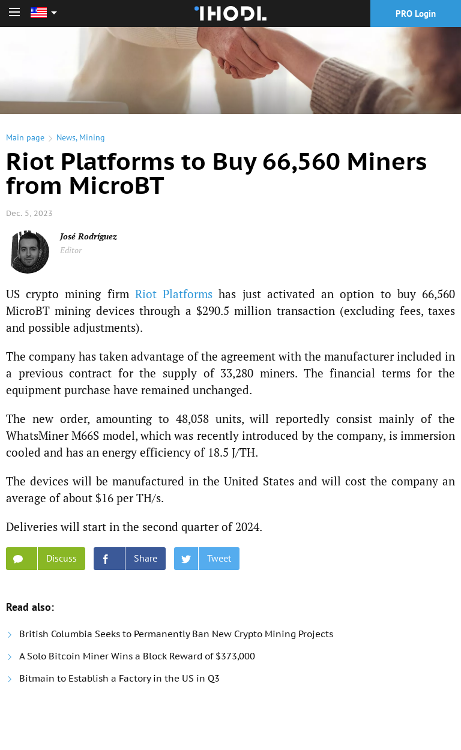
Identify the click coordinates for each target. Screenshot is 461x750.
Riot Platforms (173, 293)
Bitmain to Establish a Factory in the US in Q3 (119, 678)
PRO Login (416, 13)
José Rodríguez (88, 236)
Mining (92, 137)
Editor (71, 250)
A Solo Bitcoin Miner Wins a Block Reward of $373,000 (137, 656)
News (66, 137)
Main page (25, 137)
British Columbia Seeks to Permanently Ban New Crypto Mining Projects (176, 634)
